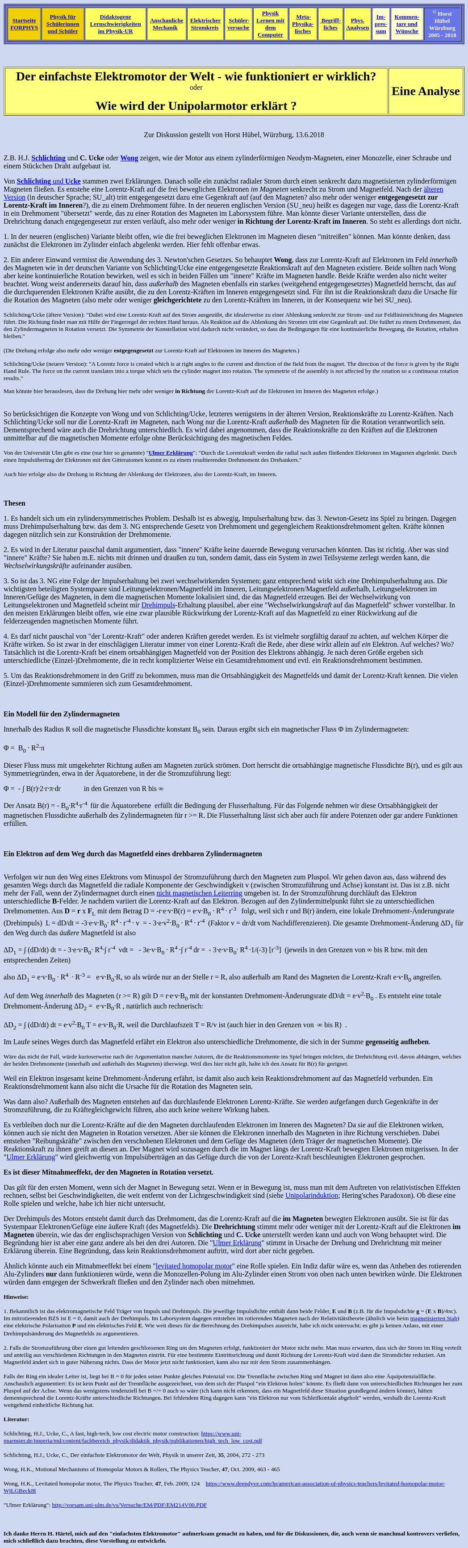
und (49, 181)
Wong (11, 1469)
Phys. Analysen (357, 24)
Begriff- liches (330, 24)
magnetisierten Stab (434, 1318)
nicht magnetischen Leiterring (199, 893)
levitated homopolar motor (194, 1266)
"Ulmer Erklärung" (26, 1505)
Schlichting (17, 1433)
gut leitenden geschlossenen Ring (138, 1347)
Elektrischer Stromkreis (205, 24)
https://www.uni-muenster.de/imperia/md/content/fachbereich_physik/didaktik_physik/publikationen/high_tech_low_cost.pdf (133, 1437)
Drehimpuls (159, 605)
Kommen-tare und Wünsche (406, 23)
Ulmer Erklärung (31, 1157)
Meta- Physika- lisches (302, 23)
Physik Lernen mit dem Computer (270, 24)
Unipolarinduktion (311, 1195)
